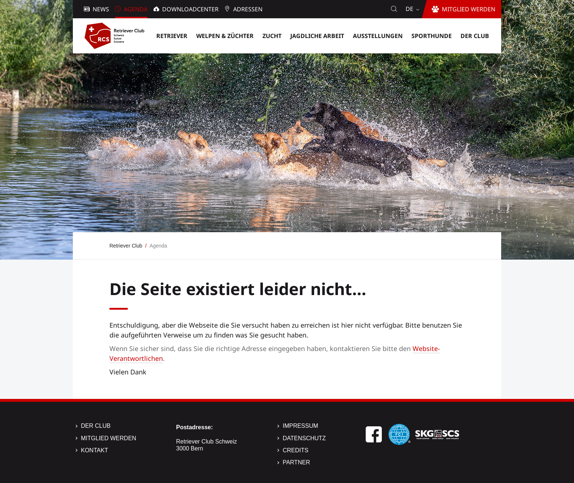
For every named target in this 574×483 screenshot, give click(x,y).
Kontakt (94, 450)
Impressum (300, 426)
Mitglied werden (108, 438)
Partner (296, 462)
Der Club (96, 426)
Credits (295, 450)
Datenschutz (304, 438)
